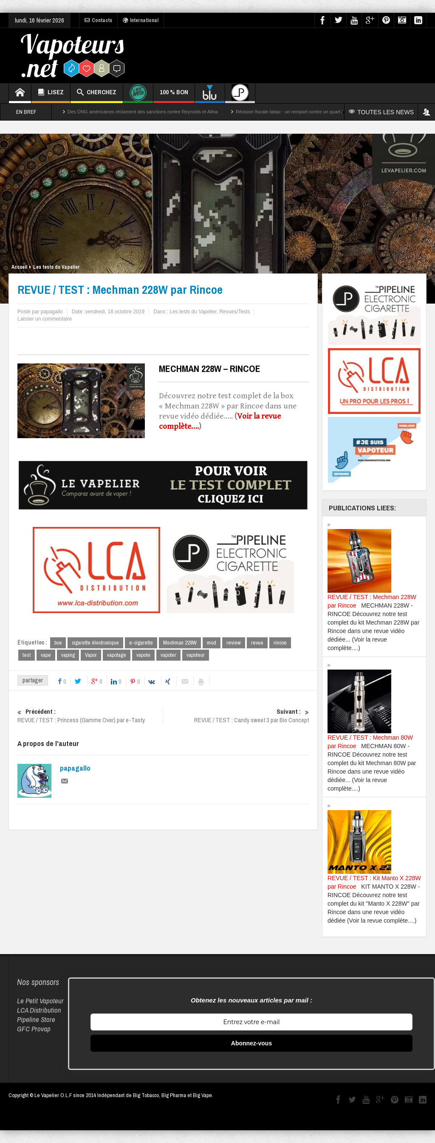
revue (257, 642)
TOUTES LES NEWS (381, 112)
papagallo (75, 768)
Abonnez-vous (251, 1043)
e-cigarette (141, 642)
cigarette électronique (95, 642)
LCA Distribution (39, 1010)
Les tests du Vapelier (56, 267)
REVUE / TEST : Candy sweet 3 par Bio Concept (236, 715)
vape (46, 655)
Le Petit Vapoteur (40, 1000)
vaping (68, 655)
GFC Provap (34, 1028)
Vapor (91, 655)
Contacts (98, 20)
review (233, 642)
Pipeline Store (36, 1019)
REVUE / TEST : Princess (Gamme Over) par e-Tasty (90, 715)
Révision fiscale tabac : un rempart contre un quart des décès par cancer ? (313, 111)
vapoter (168, 655)
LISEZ (50, 93)
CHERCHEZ (97, 93)
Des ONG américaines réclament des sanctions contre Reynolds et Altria (143, 111)
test (27, 655)
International (140, 20)
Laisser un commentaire (44, 319)
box (58, 642)
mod (211, 642)
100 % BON (174, 95)
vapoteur (195, 655)
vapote (143, 655)
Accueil (19, 267)
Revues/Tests (234, 312)
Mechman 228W (180, 642)
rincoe (280, 642)
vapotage (116, 655)
